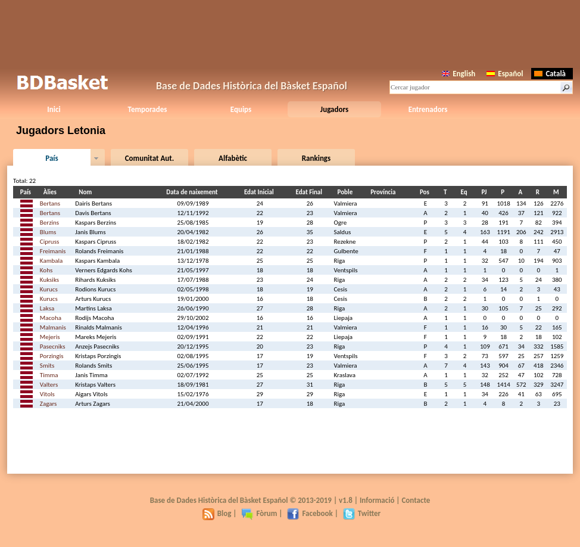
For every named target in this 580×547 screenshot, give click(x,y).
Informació (377, 500)
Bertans (50, 203)
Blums (48, 232)
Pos (426, 192)
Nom (87, 192)
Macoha (50, 318)
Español (505, 73)
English (458, 73)
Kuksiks (49, 279)
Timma (49, 375)
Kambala (51, 260)
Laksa (47, 308)
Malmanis (53, 327)
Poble (347, 192)
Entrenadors (428, 109)
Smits (47, 365)
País (51, 158)
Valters (49, 384)
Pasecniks (53, 346)
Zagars (48, 403)
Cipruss (49, 241)
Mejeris (50, 337)
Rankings (316, 158)
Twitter (362, 513)
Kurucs (49, 289)
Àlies (51, 192)
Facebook (309, 513)
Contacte (415, 500)
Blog (217, 513)
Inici (53, 109)
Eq (466, 192)
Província (384, 192)
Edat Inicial (260, 192)
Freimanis (53, 251)
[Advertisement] (290, 33)
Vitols (47, 394)
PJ (485, 192)
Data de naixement (193, 192)
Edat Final (310, 192)
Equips (240, 109)
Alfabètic (233, 158)
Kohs (46, 270)
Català (550, 73)
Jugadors (334, 109)
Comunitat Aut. (149, 158)
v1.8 (346, 500)
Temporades (147, 109)
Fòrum (259, 513)
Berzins (49, 222)
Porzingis (52, 356)
